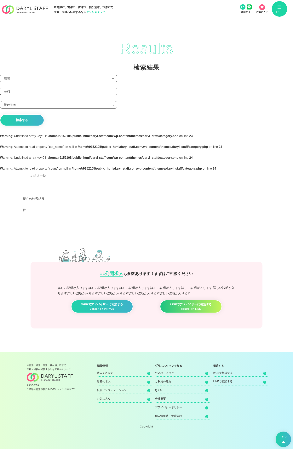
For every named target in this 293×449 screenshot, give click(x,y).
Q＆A (158, 390)
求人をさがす (105, 373)
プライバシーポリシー (168, 407)
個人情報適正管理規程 (168, 416)
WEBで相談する (223, 373)
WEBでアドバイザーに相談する (102, 307)
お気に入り (104, 399)
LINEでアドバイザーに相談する (191, 307)
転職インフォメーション (112, 390)
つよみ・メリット (166, 373)
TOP (283, 437)
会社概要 (160, 399)
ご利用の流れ (163, 381)
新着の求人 (104, 381)
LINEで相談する (223, 381)
